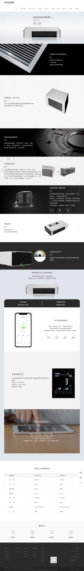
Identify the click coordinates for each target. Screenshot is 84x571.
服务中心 (59, 8)
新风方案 (26, 551)
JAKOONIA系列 (31, 8)
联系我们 (42, 561)
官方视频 (34, 556)
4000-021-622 (75, 551)
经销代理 (42, 558)
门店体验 (52, 8)
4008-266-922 (75, 557)
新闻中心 (65, 8)
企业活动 (34, 554)
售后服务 (26, 554)
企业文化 (42, 554)
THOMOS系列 (22, 8)
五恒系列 (46, 8)
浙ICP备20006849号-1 (26, 567)
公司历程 (42, 556)
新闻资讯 (34, 551)
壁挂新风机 (39, 8)
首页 (16, 8)
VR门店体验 (18, 551)
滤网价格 (26, 556)
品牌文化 (42, 551)
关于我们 (71, 8)
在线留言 (77, 8)
